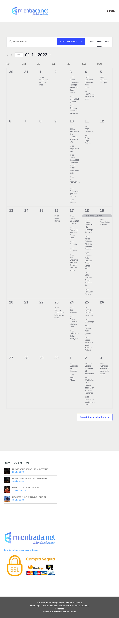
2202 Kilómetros (89, 130)
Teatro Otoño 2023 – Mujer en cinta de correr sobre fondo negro (74, 165)
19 (102, 210)
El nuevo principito (103, 81)
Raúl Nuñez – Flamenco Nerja (90, 96)
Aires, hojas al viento (105, 223)
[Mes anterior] (7, 54)
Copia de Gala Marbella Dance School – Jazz (88, 262)
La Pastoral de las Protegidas (74, 336)
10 (72, 121)
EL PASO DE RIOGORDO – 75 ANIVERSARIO (30, 469)
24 (72, 302)
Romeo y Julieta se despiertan (74, 110)
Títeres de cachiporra (89, 314)
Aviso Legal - (36, 605)
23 (57, 302)
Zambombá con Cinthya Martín (90, 402)
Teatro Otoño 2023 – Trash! (74, 221)
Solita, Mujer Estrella (88, 140)
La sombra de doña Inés (43, 82)
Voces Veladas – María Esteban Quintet (89, 345)
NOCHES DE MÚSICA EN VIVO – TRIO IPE (29, 497)
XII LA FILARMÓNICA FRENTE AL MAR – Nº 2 (74, 135)
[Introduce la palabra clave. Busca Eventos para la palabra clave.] (32, 42)
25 (87, 302)
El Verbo (73, 251)
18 (87, 210)
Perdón (73, 203)
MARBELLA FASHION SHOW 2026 (26, 488)
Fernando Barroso (89, 293)
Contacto (59, 608)
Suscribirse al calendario (93, 417)
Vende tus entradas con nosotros (59, 611)
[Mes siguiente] (11, 54)
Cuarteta (73, 244)
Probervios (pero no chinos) (74, 193)
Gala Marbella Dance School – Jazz (88, 280)
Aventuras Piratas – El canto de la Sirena (104, 370)
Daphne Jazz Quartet (88, 331)
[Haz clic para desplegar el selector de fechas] (37, 55)
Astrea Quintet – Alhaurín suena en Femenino (89, 244)
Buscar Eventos (71, 41)
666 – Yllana (72, 379)
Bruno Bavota (57, 219)
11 (87, 121)
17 (72, 210)
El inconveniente (74, 182)
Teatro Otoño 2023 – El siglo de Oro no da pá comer (74, 86)
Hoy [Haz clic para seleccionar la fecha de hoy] (18, 55)
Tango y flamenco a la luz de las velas (59, 314)
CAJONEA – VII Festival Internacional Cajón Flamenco (89, 386)
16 (57, 210)
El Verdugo (89, 322)
